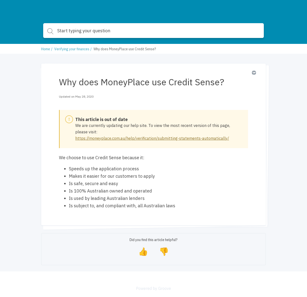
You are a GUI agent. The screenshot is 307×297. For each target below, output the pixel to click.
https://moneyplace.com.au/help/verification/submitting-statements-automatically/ (152, 138)
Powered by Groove (153, 288)
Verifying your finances (71, 49)
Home (45, 49)
